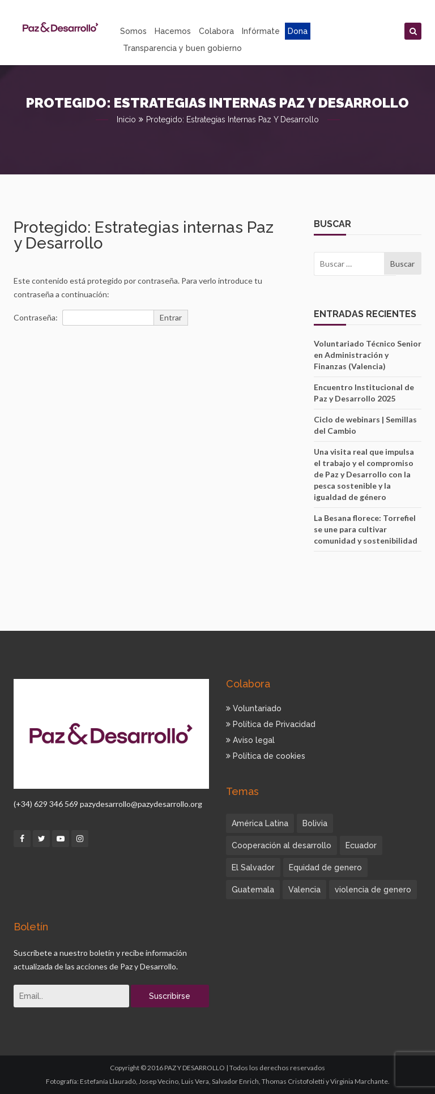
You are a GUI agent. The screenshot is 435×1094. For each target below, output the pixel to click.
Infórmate (261, 31)
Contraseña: (83, 318)
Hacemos (173, 31)
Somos (133, 31)
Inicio (126, 119)
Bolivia (314, 823)
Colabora (216, 31)
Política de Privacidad (270, 724)
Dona (298, 31)
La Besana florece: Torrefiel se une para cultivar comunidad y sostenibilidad (365, 529)
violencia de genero (373, 889)
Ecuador (361, 845)
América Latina (260, 823)
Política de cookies (265, 755)
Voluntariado (254, 708)
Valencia (304, 889)
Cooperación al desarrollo (281, 845)
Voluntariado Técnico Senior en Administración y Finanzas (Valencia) (367, 355)
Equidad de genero (325, 867)
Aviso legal (250, 740)
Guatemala (253, 889)
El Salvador (253, 867)
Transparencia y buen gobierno (182, 48)
